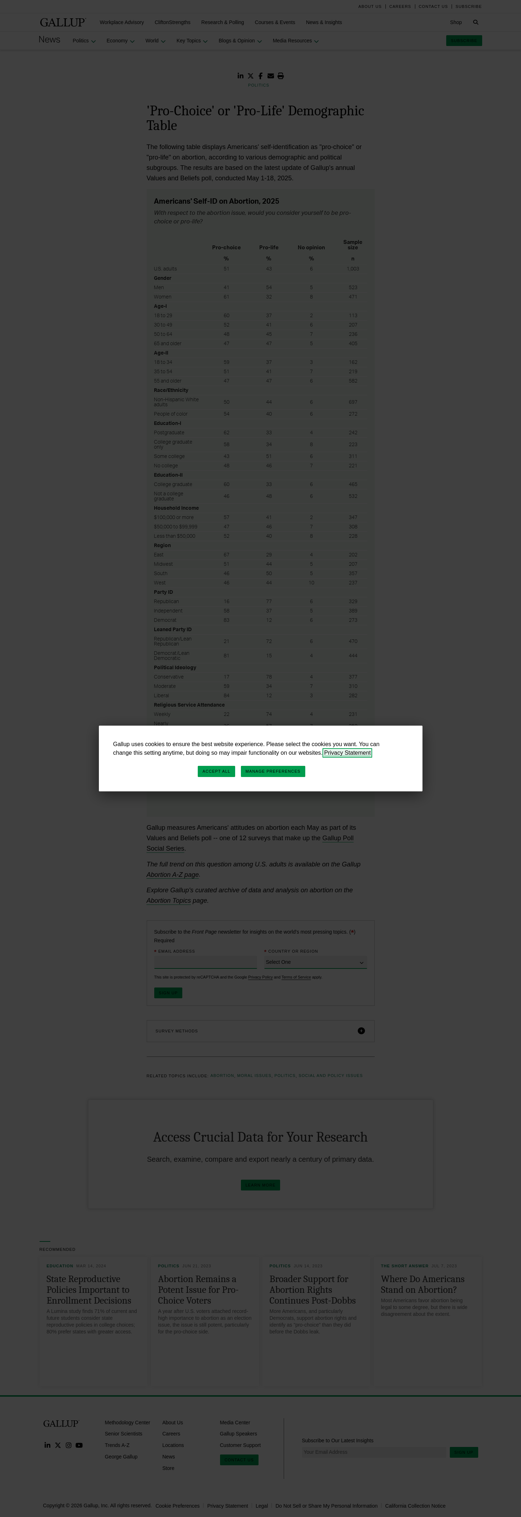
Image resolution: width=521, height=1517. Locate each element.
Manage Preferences (273, 771)
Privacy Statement (347, 753)
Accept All (216, 771)
